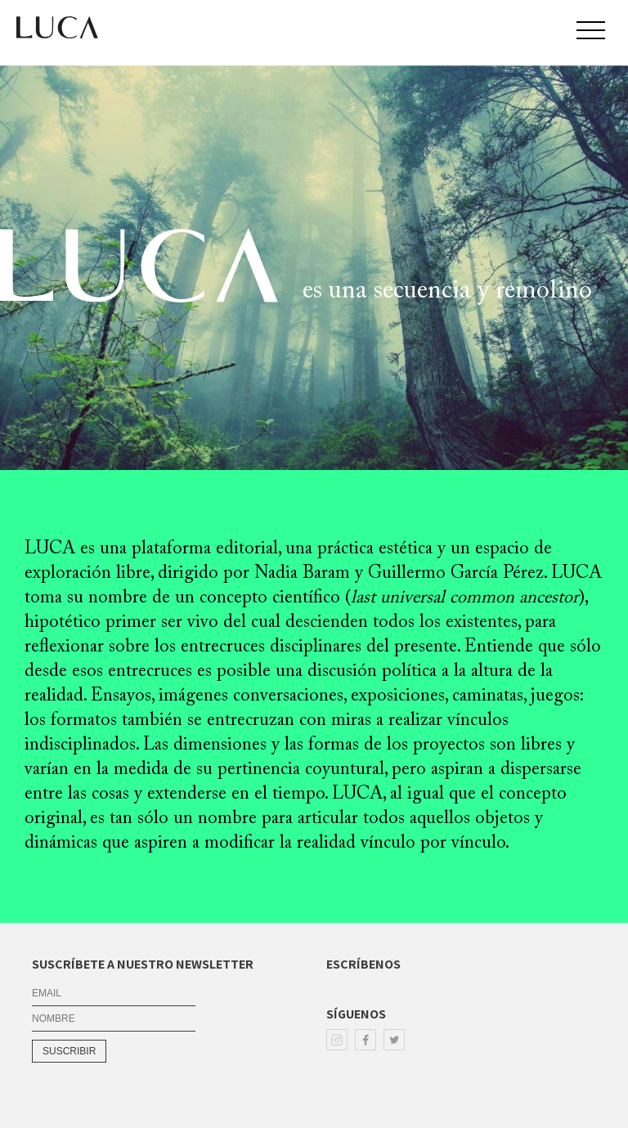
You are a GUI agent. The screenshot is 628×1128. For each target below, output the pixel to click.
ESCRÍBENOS (363, 964)
